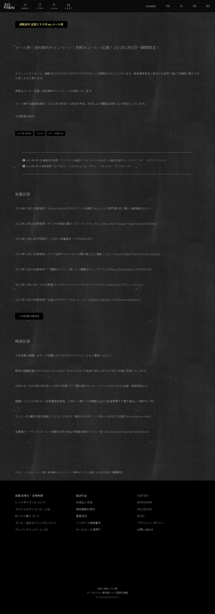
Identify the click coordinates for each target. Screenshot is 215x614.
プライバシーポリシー (150, 523)
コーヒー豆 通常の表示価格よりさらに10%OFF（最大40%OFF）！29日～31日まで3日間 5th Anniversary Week (83, 416)
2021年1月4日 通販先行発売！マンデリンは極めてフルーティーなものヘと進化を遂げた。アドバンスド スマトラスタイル (96, 160)
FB (194, 6)
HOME (18, 472)
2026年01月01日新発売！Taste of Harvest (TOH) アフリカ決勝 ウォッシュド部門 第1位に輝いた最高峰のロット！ (84, 208)
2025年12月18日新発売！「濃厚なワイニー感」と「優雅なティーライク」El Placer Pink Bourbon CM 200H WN (83, 269)
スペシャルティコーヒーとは (32, 509)
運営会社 (81, 516)
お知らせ (59, 133)
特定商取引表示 (85, 509)
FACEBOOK (144, 509)
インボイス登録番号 (88, 523)
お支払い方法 (84, 502)
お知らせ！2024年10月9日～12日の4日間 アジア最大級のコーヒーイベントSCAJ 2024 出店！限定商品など (81, 386)
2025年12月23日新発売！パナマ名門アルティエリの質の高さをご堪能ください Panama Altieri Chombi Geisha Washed (87, 254)
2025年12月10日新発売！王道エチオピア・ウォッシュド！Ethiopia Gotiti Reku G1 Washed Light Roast (77, 299)
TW (168, 6)
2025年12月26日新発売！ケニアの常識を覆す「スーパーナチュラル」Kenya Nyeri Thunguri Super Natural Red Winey (86, 223)
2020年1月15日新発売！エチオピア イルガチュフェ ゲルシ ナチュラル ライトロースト (79, 166)
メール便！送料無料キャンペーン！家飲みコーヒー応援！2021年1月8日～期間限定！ (80, 472)
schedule (151, 6)
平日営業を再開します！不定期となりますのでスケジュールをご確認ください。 (64, 355)
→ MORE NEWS (29, 316)
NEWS (40, 133)
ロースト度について (27, 516)
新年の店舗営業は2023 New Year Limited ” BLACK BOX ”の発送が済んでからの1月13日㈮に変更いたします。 (81, 370)
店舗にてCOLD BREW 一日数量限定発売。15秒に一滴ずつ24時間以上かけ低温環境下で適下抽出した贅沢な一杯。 (85, 401)
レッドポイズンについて (30, 502)
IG (181, 6)
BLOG (140, 516)
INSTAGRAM (144, 502)
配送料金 (81, 495)
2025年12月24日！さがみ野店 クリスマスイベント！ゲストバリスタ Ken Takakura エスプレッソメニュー (80, 284)
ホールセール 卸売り (88, 529)
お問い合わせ (145, 529)
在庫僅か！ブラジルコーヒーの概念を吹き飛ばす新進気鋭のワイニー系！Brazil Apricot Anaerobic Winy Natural (82, 431)
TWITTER (142, 495)
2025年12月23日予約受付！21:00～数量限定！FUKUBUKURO (53, 238)
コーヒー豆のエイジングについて (35, 523)
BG (208, 6)
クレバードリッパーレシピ (31, 529)
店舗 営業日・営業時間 (29, 495)
